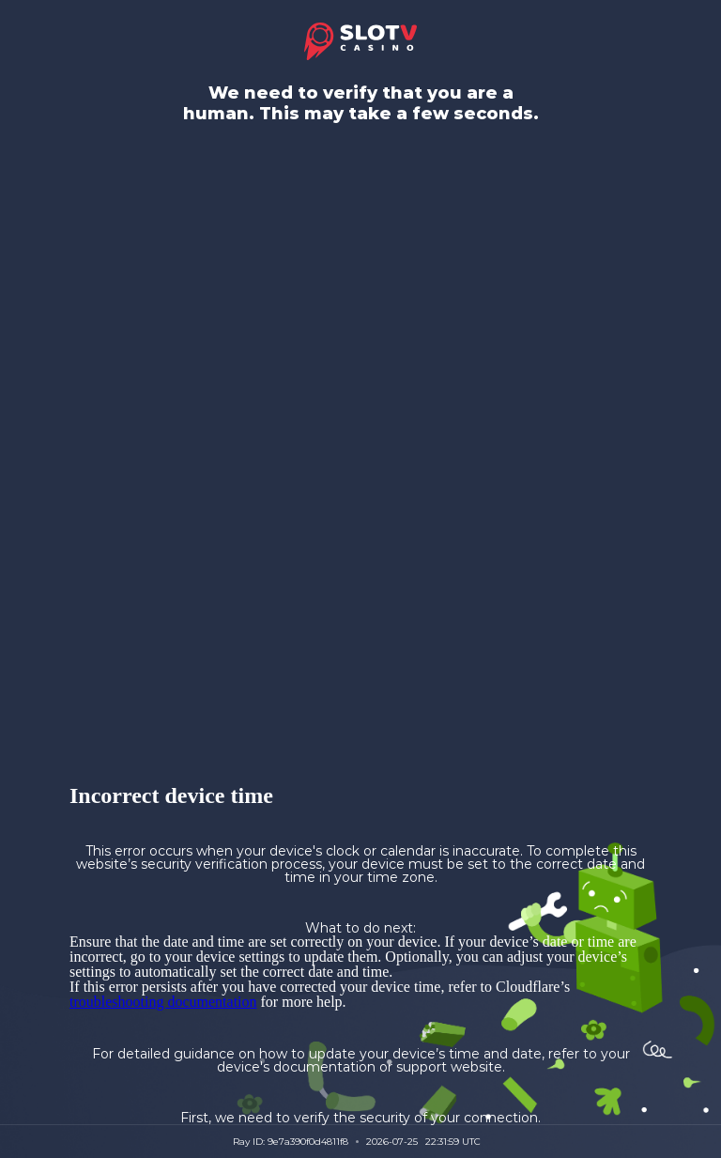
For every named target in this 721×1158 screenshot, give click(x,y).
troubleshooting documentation (163, 1002)
